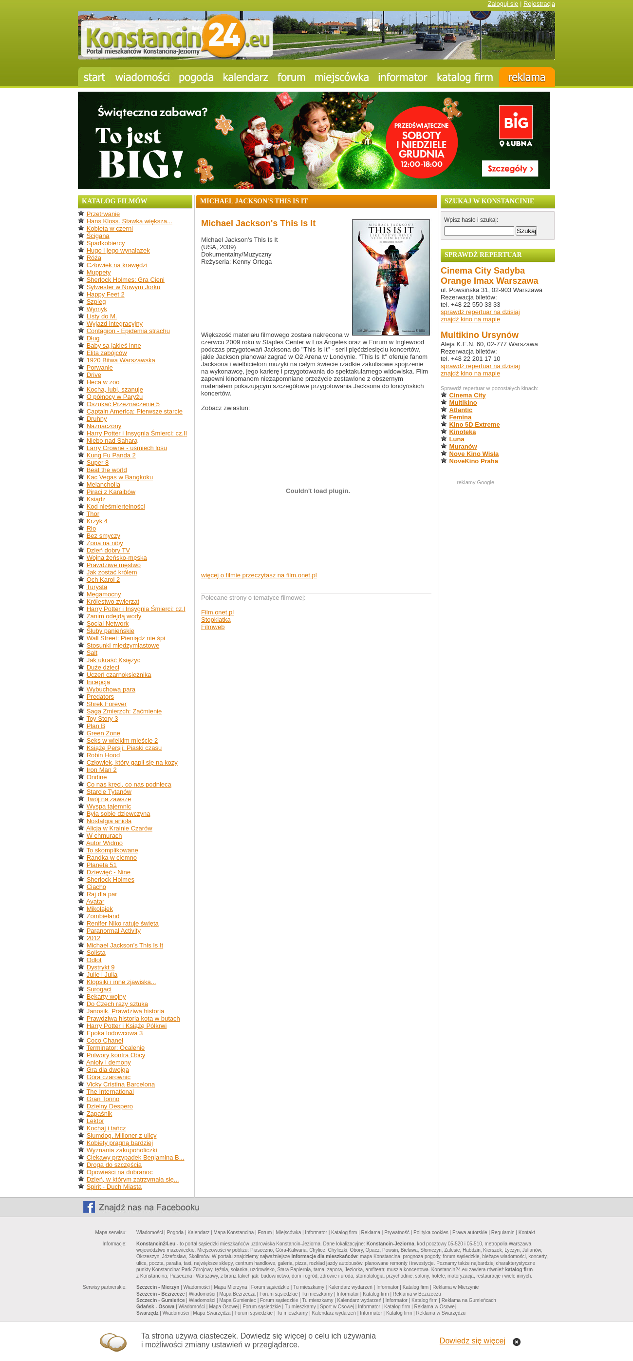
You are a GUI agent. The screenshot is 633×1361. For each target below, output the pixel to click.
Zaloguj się (502, 3)
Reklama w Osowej (435, 1306)
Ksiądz (96, 499)
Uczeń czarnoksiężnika (119, 674)
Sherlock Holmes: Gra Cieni (126, 279)
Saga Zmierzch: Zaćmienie (124, 711)
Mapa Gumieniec (237, 1300)
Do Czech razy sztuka (117, 1003)
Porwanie (100, 367)
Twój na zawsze (108, 799)
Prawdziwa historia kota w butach (133, 1018)
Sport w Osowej (337, 1306)
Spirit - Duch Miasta (114, 1186)
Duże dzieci (103, 667)
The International (110, 1091)
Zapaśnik (99, 1113)
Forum (265, 1232)
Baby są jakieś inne (114, 345)
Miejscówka (288, 1232)
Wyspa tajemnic (109, 806)
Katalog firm (344, 1232)
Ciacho (96, 886)
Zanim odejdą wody (114, 616)
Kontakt (527, 1232)
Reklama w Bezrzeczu (417, 1294)
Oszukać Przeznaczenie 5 (123, 404)
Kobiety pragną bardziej (120, 1142)
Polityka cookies (430, 1232)
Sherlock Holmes (110, 879)
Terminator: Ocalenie (115, 1047)
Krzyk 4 (97, 521)
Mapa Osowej (224, 1306)
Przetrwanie (103, 213)
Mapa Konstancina (233, 1232)
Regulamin (503, 1232)
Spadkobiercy (106, 243)
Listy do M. (102, 316)
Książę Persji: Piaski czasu (124, 747)
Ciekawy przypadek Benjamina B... (136, 1157)
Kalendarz (198, 1232)
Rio (91, 528)
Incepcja (98, 682)
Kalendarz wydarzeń (350, 1287)
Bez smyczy (103, 535)
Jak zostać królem (112, 572)
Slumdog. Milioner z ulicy (122, 1135)
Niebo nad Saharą (112, 440)
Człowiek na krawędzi (117, 265)
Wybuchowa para (111, 689)
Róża (94, 257)
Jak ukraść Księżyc (114, 660)
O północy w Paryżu (115, 396)
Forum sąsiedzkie (270, 1287)
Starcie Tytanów (109, 791)
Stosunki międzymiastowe (123, 645)
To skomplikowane (112, 850)
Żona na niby (105, 543)
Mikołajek (100, 908)
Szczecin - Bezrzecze (160, 1294)
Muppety (99, 272)
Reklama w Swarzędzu (440, 1313)
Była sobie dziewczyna (118, 813)
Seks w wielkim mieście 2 (122, 740)
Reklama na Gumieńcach (469, 1300)
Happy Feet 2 (106, 294)
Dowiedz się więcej (472, 1341)
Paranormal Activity (114, 930)
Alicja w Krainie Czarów (119, 828)
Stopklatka (216, 619)
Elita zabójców (107, 352)
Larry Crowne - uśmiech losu (127, 448)
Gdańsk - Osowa (155, 1306)
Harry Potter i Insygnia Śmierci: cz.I (136, 608)
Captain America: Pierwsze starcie (135, 411)
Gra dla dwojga (108, 1069)
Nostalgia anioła (109, 821)
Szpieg (96, 301)
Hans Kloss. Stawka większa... (129, 221)
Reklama (370, 1232)
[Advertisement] (498, 633)
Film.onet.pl (217, 612)
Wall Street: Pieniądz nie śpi (126, 638)
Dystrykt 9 (101, 967)
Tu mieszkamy (308, 1287)
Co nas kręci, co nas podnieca (129, 784)
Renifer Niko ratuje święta (123, 923)
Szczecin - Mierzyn (157, 1287)
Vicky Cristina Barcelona (121, 1084)
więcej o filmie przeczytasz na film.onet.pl (259, 575)
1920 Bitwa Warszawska (121, 360)
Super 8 (98, 462)
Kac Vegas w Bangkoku (120, 477)
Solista (96, 952)
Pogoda (175, 1232)
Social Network (108, 623)
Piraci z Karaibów (111, 491)
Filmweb (212, 627)
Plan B (96, 726)
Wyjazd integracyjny (115, 323)
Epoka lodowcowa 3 (115, 1033)
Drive (94, 374)
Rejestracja (539, 3)
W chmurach (104, 835)
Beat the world (107, 469)
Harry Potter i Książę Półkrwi (127, 1025)
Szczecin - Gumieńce (160, 1300)
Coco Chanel (105, 1040)
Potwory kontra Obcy (116, 1055)
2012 (94, 938)
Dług (93, 338)
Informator (316, 1232)
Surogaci (99, 989)
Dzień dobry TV (108, 550)
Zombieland (103, 916)
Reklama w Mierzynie (455, 1287)
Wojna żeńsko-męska (117, 557)
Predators (100, 696)
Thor (92, 513)
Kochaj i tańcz (106, 1128)
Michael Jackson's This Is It (125, 945)
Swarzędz (147, 1313)
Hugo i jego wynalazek (118, 250)
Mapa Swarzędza (211, 1313)
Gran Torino (103, 1099)
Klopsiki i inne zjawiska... (121, 982)
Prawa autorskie (469, 1232)
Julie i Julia (102, 974)
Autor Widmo (104, 843)
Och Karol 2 (103, 579)
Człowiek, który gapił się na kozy (132, 762)
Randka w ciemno (112, 857)
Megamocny (104, 594)
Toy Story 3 (102, 718)
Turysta (96, 587)
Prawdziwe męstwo (114, 565)
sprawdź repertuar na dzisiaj (480, 312)
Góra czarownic (108, 1077)
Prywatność (397, 1232)
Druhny (97, 418)
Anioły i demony (108, 1062)
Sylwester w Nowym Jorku (124, 287)
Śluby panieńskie (110, 630)
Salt (92, 652)
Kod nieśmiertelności (116, 506)
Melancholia (103, 484)
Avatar (95, 901)
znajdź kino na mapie (470, 319)
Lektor (95, 1120)
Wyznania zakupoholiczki (122, 1150)
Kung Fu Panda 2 (111, 455)
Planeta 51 (102, 864)
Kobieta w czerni (110, 228)
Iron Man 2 (102, 769)
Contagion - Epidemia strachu (128, 331)
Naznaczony (104, 426)
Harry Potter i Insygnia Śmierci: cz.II (137, 433)
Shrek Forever (107, 704)
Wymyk (97, 309)
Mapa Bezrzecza (237, 1294)
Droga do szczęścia (114, 1164)
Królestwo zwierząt (113, 601)
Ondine (97, 777)
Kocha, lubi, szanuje (115, 389)
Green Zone (103, 733)
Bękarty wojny (106, 996)
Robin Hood (103, 755)
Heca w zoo (103, 382)
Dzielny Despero (110, 1106)
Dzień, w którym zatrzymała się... (133, 1179)
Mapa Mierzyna (230, 1287)
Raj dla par (102, 894)
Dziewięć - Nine (108, 872)
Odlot (94, 960)
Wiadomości (149, 1232)
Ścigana (98, 235)
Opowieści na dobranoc (120, 1172)
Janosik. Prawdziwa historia (126, 1011)
